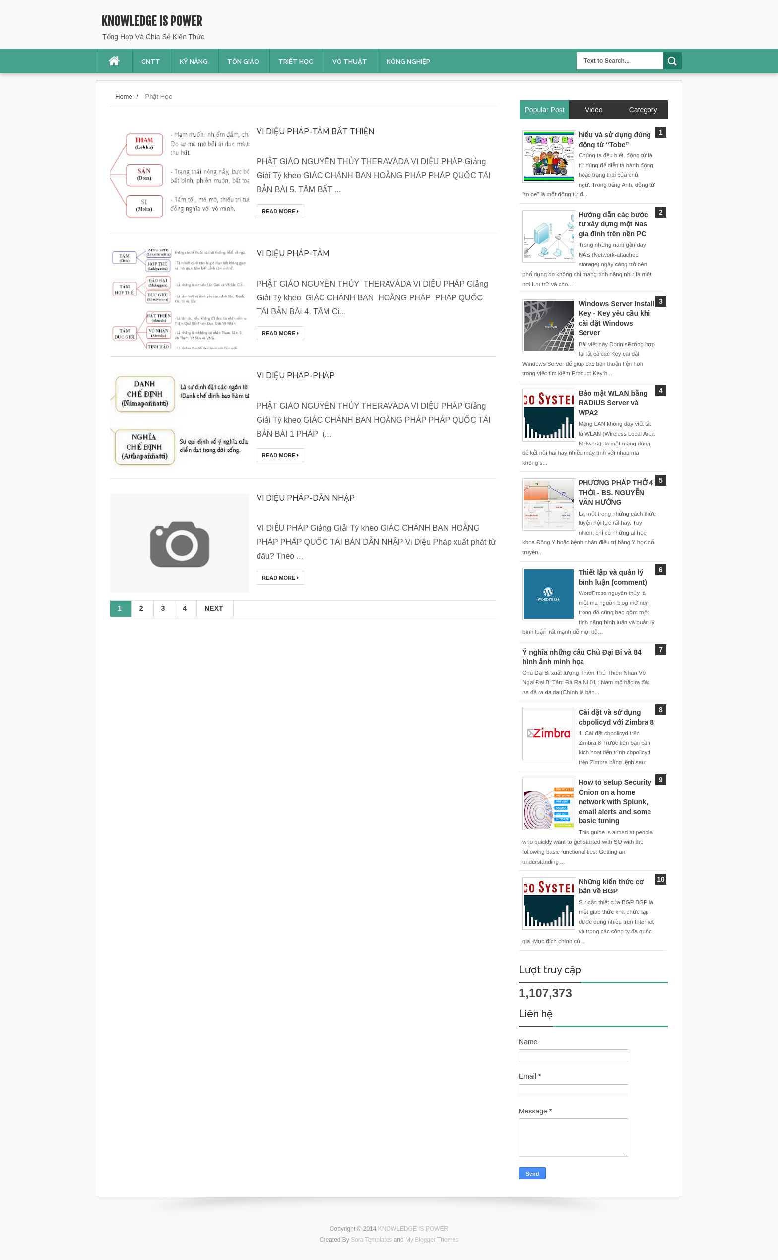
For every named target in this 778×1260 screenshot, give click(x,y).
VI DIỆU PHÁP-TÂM (293, 253)
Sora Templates (371, 1239)
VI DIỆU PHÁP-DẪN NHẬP (306, 498)
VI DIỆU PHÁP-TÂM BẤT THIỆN (315, 131)
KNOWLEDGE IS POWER (151, 21)
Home (123, 96)
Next (213, 608)
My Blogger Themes (431, 1239)
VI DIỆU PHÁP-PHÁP (296, 375)
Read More (280, 211)
